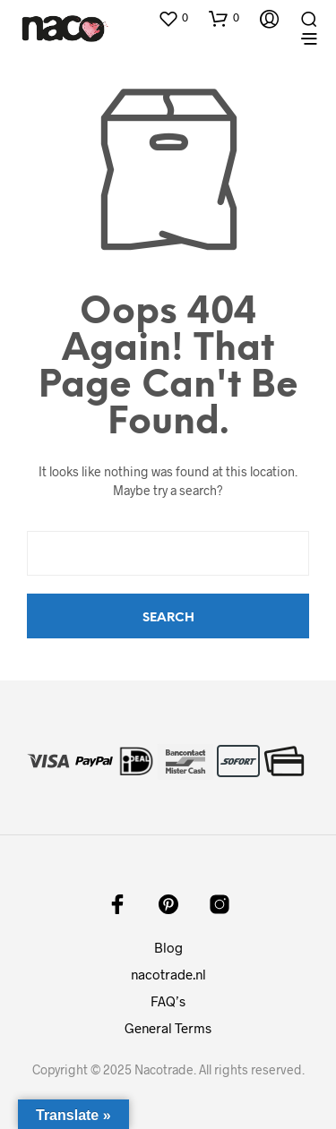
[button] (173, 18)
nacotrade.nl (168, 974)
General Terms (168, 1028)
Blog (168, 947)
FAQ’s (168, 1001)
